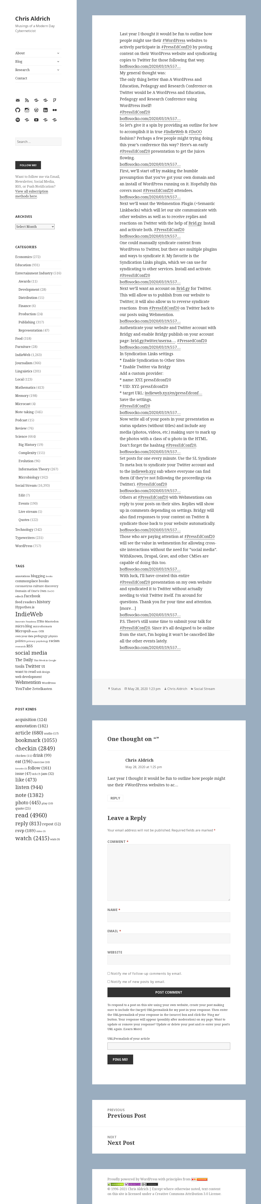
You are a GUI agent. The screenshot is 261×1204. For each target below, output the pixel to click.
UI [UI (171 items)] (43, 666)
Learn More (132, 1029)
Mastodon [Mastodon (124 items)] (52, 621)
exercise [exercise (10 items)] (41, 762)
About (20, 53)
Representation (30, 330)
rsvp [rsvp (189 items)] (25, 830)
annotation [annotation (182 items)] (31, 726)
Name (114, 910)
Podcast (21, 420)
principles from (187, 1179)
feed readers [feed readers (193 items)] (25, 602)
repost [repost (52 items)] (51, 823)
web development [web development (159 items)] (28, 677)
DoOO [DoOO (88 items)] (50, 591)
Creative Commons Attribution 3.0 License (188, 1194)
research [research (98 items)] (20, 646)
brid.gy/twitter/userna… (153, 340)
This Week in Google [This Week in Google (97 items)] (45, 660)
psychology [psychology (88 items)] (42, 641)
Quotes (24, 519)
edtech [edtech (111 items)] (19, 596)
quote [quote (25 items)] (23, 808)
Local (19, 379)
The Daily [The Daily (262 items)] (24, 659)
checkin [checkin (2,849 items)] (35, 748)
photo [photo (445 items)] (28, 802)
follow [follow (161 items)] (39, 768)
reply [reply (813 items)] (28, 823)
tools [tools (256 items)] (19, 666)
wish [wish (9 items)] (55, 839)
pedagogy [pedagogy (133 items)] (41, 636)
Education (23, 265)
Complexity (27, 453)
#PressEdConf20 (176, 47)
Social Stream (26, 485)
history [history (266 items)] (43, 601)
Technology (24, 529)
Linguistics (23, 371)
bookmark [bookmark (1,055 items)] (36, 740)
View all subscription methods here (31, 193)
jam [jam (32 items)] (47, 773)
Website (114, 952)
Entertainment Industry (34, 273)
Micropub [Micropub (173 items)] (23, 631)
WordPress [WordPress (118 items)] (49, 683)
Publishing (27, 322)
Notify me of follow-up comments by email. (146, 973)
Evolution (26, 461)
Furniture (23, 346)
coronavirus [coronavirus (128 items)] (23, 586)
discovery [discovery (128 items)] (51, 586)
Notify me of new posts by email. (138, 981)
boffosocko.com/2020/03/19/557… (150, 66)
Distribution (28, 297)
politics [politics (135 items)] (20, 641)
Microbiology (29, 477)
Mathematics (25, 387)
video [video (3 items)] (41, 831)
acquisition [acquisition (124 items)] (31, 719)
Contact (21, 78)
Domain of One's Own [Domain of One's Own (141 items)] (30, 591)
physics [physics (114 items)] (53, 636)
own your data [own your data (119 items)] (24, 636)
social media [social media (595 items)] (31, 652)
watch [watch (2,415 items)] (32, 838)
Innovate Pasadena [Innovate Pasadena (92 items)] (25, 621)
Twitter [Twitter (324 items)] (33, 666)
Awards (25, 281)
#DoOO (195, 131)
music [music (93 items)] (35, 631)
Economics (23, 257)
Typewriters (25, 537)
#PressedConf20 (192, 340)
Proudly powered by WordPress (132, 1179)
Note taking (24, 412)
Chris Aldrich (32, 18)
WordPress (23, 546)
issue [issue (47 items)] (23, 773)
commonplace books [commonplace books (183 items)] (32, 581)
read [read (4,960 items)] (31, 815)
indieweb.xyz (143, 471)
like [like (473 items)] (26, 779)
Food (19, 338)
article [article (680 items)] (29, 732)
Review (21, 428)
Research (22, 70)
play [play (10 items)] (47, 803)
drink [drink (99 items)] (42, 755)
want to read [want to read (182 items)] (25, 671)
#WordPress (174, 40)
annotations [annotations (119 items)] (22, 576)
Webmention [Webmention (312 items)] (28, 682)
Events (24, 503)
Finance (25, 306)
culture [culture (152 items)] (38, 586)
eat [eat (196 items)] (23, 761)
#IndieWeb (174, 131)
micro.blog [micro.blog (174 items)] (23, 626)
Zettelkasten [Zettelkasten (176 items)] (42, 689)
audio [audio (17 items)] (51, 733)
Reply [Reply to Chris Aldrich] (115, 798)
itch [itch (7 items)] (36, 774)
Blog (18, 61)
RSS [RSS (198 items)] (30, 646)
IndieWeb (22, 355)
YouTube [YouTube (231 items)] (23, 688)
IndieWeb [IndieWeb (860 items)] (29, 614)
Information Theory (34, 469)
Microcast (23, 404)
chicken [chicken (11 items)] (23, 756)
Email (114, 931)
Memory (22, 395)
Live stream (28, 511)
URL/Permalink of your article (128, 1038)
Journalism (23, 363)
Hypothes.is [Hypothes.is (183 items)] (24, 607)
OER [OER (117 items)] (41, 631)
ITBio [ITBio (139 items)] (40, 621)
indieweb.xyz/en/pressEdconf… (173, 393)
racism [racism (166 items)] (54, 641)
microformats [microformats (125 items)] (42, 626)
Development (29, 289)
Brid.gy (194, 223)
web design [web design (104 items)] (43, 672)
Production (27, 314)
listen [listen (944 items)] (29, 786)
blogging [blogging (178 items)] (38, 576)
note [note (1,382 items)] (29, 795)
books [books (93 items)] (49, 576)
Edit (22, 495)
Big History (27, 444)
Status (116, 689)
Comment (118, 841)
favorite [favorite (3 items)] (21, 768)
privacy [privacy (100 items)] (31, 641)
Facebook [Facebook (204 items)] (32, 595)
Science (21, 436)
